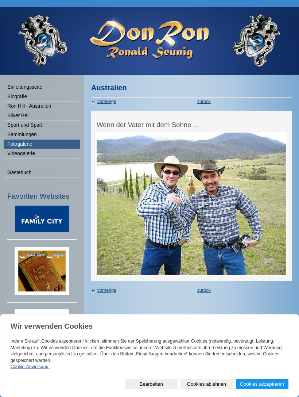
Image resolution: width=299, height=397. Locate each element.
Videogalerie (21, 153)
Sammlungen (22, 134)
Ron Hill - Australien (29, 106)
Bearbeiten (151, 384)
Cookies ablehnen (206, 384)
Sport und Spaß (24, 125)
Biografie (17, 96)
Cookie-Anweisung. (30, 366)
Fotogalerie (19, 144)
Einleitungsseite (24, 87)
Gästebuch (19, 172)
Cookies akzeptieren (262, 384)
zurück (204, 101)
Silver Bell (18, 115)
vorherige (106, 101)
